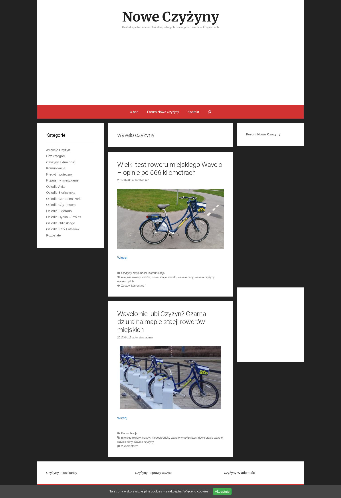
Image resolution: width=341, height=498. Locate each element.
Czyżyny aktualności (134, 273)
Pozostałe (53, 235)
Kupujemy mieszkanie (62, 180)
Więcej (122, 257)
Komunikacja (157, 273)
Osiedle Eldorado (59, 211)
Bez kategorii (55, 156)
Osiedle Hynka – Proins (63, 217)
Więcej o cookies (196, 491)
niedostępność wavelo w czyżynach (174, 437)
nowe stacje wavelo (164, 277)
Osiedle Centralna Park (63, 199)
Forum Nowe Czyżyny (163, 112)
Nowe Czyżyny (170, 16)
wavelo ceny (185, 277)
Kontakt (193, 112)
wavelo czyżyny (204, 277)
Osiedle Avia (55, 186)
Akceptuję (222, 491)
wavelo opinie (125, 281)
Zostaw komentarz (132, 285)
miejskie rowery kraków (135, 277)
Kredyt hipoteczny (59, 174)
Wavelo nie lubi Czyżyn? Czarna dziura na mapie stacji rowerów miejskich (161, 322)
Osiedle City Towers (60, 205)
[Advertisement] (170, 72)
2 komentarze (129, 446)
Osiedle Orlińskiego (60, 223)
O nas (134, 112)
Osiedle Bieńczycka (60, 192)
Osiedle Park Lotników (62, 229)
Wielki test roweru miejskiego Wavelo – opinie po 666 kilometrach (169, 168)
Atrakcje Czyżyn (58, 150)
